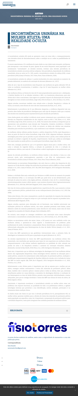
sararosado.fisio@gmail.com (17, 348)
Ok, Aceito (30, 393)
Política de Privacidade (44, 393)
